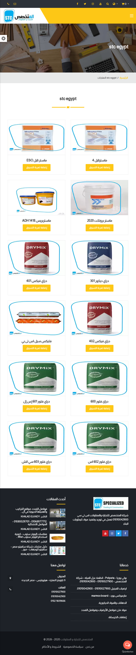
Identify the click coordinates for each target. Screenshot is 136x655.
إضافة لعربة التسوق (99, 167)
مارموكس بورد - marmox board (109, 595)
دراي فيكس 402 (99, 341)
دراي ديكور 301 (99, 281)
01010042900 (58, 596)
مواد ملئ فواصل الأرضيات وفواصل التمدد (104, 610)
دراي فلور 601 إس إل (36, 401)
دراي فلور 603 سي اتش (37, 462)
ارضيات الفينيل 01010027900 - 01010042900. (102, 588)
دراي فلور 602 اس (99, 462)
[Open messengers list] (127, 644)
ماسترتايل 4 (99, 160)
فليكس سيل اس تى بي (37, 341)
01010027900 (58, 591)
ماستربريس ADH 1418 (36, 220)
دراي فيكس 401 (36, 281)
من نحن (89, 646)
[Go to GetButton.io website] (127, 651)
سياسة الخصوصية (73, 646)
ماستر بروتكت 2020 (99, 220)
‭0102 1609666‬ (58, 600)
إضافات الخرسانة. (117, 617)
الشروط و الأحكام (51, 646)
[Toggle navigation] (131, 16)
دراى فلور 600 (99, 401)
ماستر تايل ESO (36, 160)
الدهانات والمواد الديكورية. (112, 602)
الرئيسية (124, 77)
